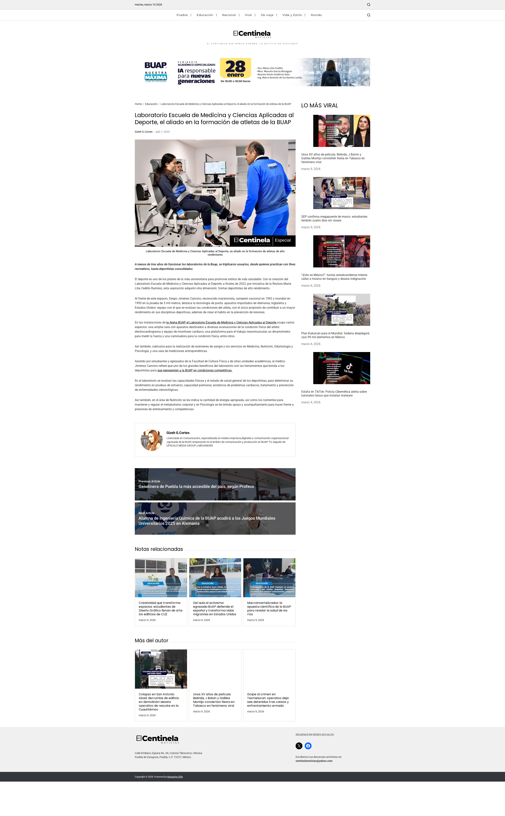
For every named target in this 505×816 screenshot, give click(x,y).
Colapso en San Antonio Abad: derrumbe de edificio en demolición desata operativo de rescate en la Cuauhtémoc (159, 701)
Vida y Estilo (292, 15)
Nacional (229, 15)
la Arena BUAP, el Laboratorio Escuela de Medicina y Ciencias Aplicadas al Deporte (221, 322)
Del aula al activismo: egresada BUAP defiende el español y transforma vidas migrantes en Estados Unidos (214, 608)
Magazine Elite (175, 776)
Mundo (316, 15)
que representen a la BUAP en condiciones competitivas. (194, 370)
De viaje (267, 15)
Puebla (182, 15)
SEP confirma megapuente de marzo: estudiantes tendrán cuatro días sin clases (334, 218)
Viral (248, 15)
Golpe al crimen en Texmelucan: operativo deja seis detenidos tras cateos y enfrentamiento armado (268, 700)
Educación (205, 15)
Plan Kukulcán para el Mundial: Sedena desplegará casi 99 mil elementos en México (335, 335)
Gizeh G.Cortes (143, 131)
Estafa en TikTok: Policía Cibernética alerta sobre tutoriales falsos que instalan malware (334, 393)
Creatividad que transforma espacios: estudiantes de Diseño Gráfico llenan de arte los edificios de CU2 (160, 608)
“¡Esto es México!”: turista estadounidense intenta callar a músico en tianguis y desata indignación (334, 277)
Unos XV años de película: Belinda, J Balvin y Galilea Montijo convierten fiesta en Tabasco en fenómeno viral (214, 700)
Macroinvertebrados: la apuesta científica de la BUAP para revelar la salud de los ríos (269, 608)
